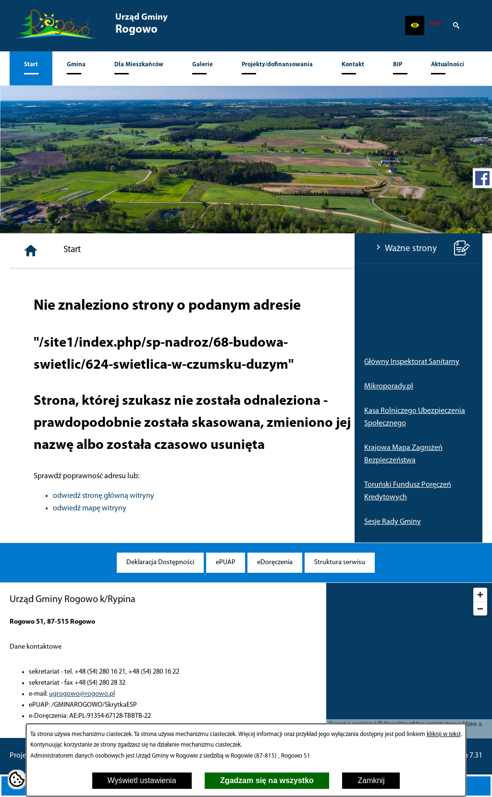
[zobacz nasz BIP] (435, 25)
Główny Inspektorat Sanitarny (57, 362)
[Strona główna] (149, 250)
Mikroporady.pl (34, 386)
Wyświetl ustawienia (142, 780)
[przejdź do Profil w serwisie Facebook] (482, 178)
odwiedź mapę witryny (208, 508)
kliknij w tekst (444, 734)
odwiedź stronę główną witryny (222, 496)
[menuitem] (31, 68)
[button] (414, 25)
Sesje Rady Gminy (38, 522)
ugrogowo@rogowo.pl (82, 694)
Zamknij (370, 780)
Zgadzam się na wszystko (267, 780)
